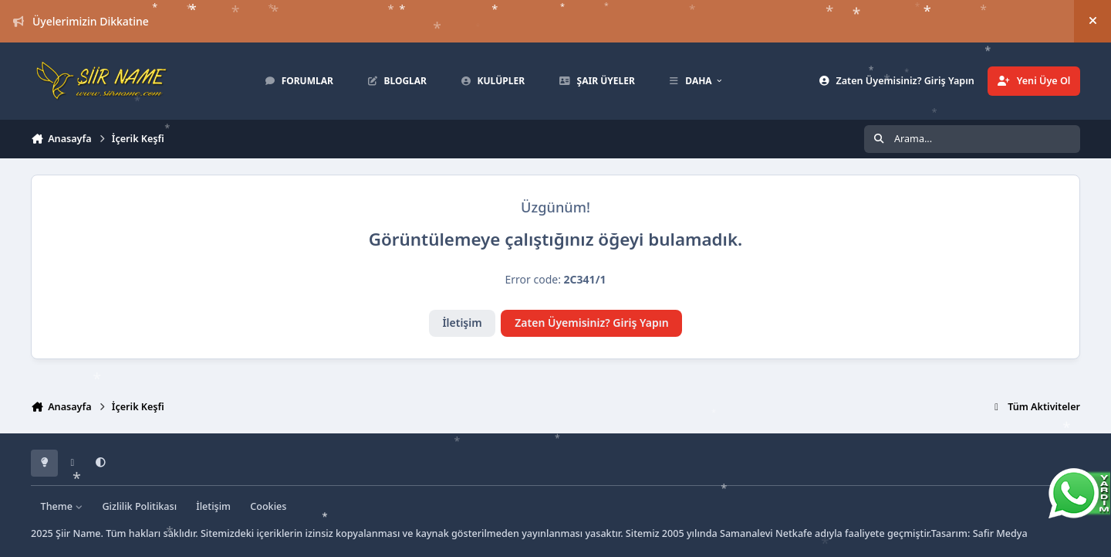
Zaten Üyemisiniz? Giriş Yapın (591, 322)
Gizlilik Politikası (139, 506)
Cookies (268, 506)
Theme (62, 506)
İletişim (461, 322)
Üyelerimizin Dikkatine (81, 21)
